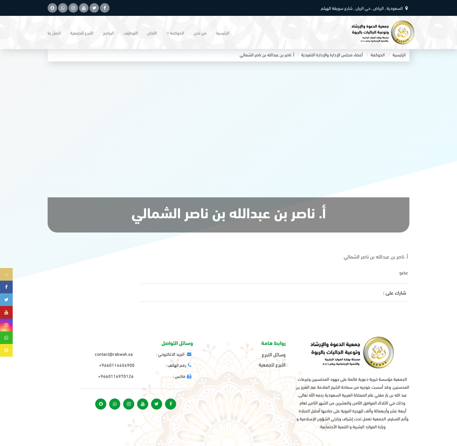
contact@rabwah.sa (114, 353)
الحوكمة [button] (175, 32)
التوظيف (130, 32)
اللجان (152, 32)
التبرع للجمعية (81, 32)
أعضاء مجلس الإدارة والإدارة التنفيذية (332, 54)
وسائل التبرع (274, 354)
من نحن (200, 32)
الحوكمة (378, 54)
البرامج (108, 32)
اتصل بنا (54, 32)
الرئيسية (222, 32)
